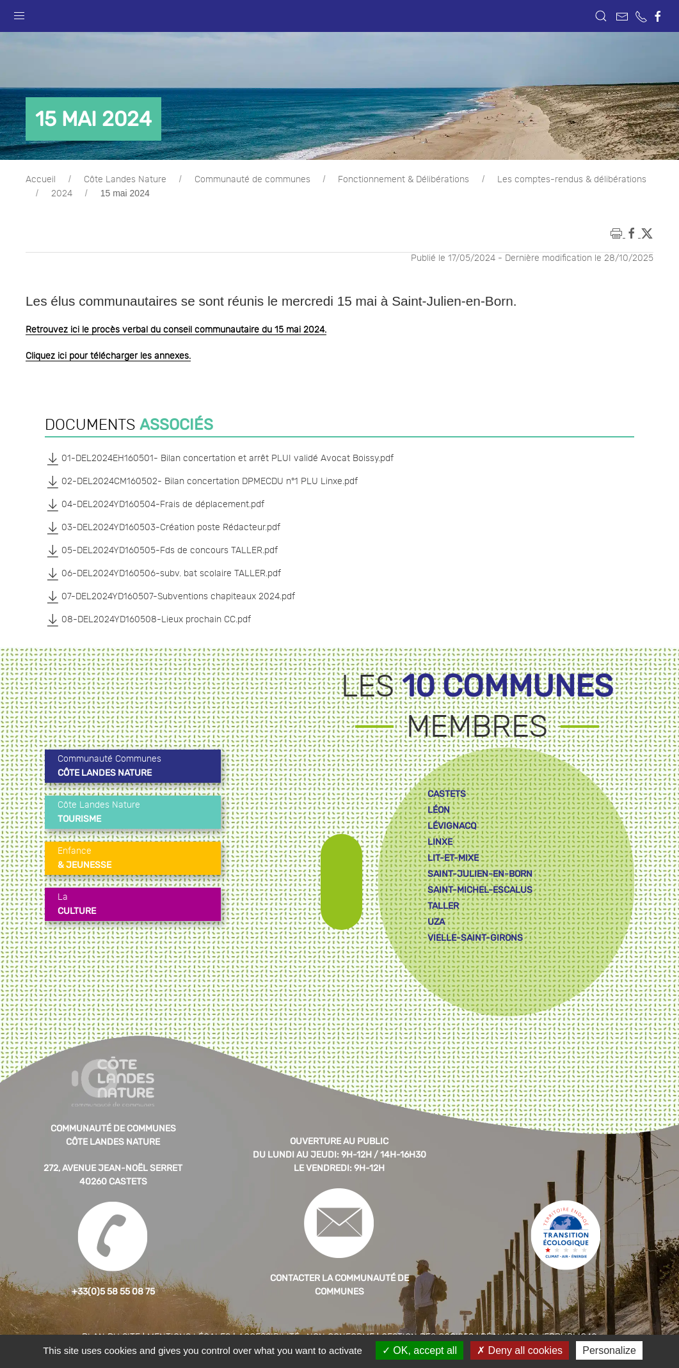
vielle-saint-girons (475, 937)
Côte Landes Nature (125, 179)
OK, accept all (419, 1350)
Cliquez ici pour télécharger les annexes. (108, 356)
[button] (19, 12)
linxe (439, 842)
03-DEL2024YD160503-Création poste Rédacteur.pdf (162, 527)
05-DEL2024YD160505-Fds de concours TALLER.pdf (161, 550)
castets (446, 794)
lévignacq (451, 826)
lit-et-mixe (453, 858)
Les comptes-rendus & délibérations (571, 179)
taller (443, 905)
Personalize (609, 1350)
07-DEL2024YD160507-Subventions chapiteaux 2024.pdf (170, 596)
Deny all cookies (520, 1350)
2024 (61, 193)
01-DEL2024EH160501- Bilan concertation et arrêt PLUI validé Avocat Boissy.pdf (219, 458)
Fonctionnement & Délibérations (403, 179)
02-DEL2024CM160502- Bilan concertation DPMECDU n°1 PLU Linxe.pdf (201, 481)
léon (438, 810)
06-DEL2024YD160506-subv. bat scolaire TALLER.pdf (163, 573)
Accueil (41, 179)
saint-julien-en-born (479, 874)
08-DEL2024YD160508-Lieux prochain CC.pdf (148, 619)
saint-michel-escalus (479, 889)
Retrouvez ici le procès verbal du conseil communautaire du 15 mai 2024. (176, 330)
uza (436, 921)
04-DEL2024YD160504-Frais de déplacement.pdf (154, 504)
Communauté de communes (252, 179)
